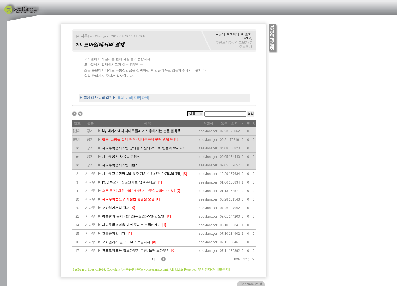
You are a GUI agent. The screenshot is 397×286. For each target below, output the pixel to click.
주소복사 (245, 46)
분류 (90, 123)
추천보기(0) (224, 42)
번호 (77, 123)
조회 (234, 123)
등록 (224, 123)
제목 (147, 123)
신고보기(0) (243, 42)
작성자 (208, 123)
